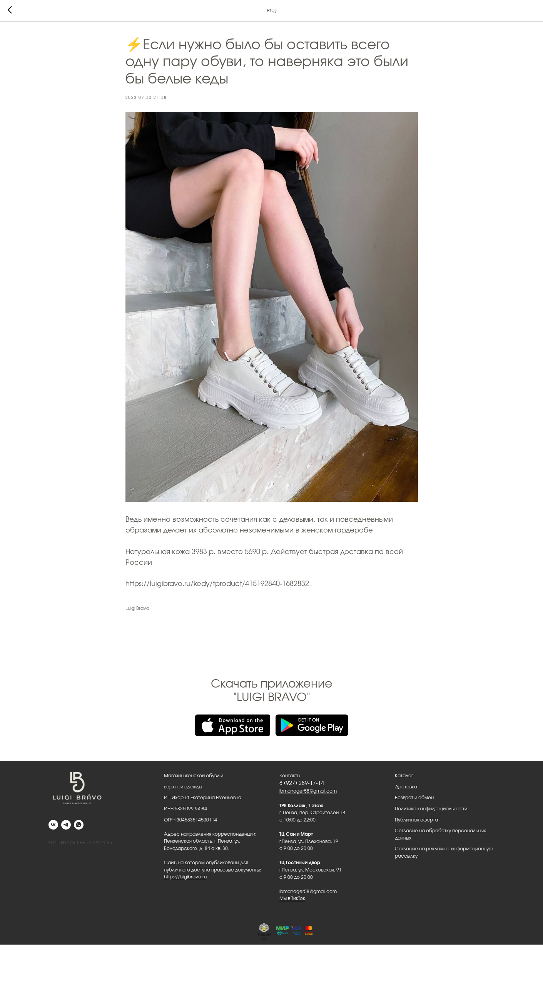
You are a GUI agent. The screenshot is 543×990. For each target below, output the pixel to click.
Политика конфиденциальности (431, 808)
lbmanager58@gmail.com (308, 791)
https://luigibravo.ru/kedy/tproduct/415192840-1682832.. (219, 584)
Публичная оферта (416, 820)
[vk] (53, 825)
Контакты (289, 775)
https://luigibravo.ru (185, 877)
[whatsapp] (79, 825)
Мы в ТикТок (292, 898)
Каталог (404, 775)
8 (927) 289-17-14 (301, 783)
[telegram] (66, 825)
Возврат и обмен (414, 797)
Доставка (406, 787)
